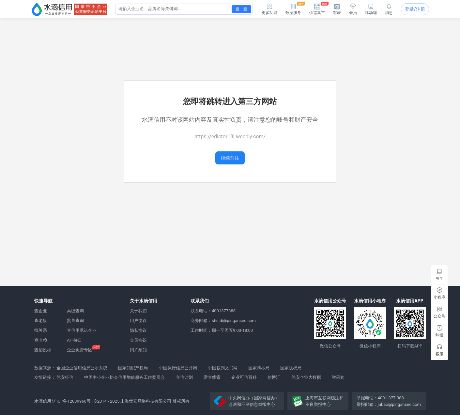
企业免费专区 (79, 349)
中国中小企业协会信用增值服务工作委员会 (124, 377)
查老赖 (40, 340)
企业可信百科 (244, 377)
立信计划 (184, 377)
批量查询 (75, 320)
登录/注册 (415, 9)
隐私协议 (138, 330)
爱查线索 (212, 377)
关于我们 (138, 310)
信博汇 (274, 377)
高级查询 (75, 310)
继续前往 (230, 158)
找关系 (40, 330)
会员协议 (138, 340)
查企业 (40, 310)
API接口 (74, 340)
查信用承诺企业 (82, 330)
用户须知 (138, 349)
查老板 (40, 320)
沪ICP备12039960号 (71, 401)
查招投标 (42, 349)
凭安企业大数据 (306, 377)
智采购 (338, 377)
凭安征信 (64, 377)
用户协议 (138, 320)
